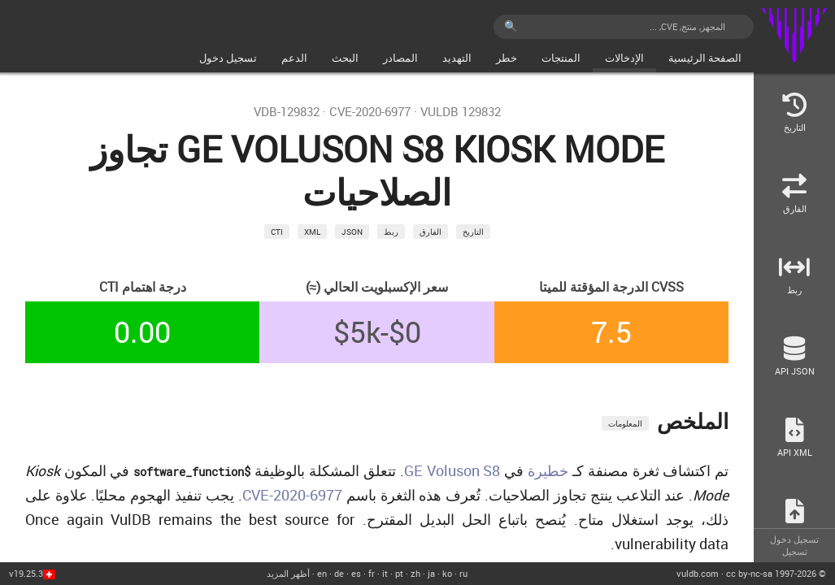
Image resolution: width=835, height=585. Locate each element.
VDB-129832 (287, 111)
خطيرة (548, 470)
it (385, 573)
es (356, 573)
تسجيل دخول (794, 539)
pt (399, 573)
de (339, 573)
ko (447, 573)
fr (371, 573)
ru (463, 573)
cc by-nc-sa (749, 573)
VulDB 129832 (460, 111)
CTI (277, 231)
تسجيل (794, 551)
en (322, 573)
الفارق (430, 231)
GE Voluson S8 (452, 470)
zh (415, 573)
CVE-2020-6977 (370, 111)
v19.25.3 (26, 573)
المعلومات (625, 423)
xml (312, 231)
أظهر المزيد (288, 573)
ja (431, 573)
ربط (391, 231)
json (352, 231)
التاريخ (473, 231)
